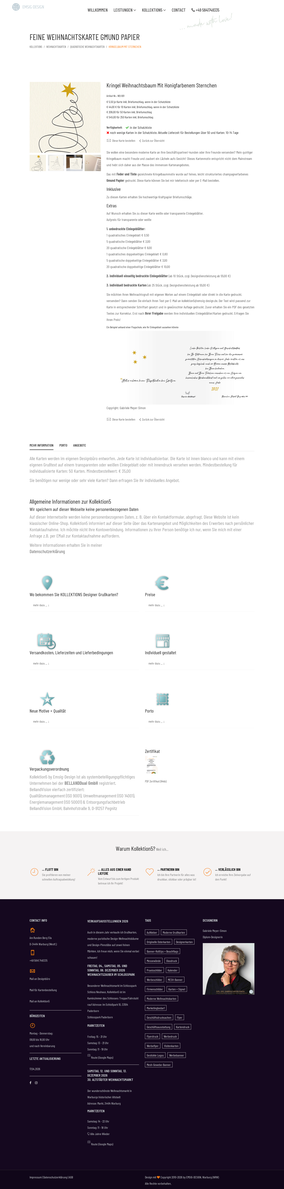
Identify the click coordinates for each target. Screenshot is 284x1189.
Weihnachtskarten (59, 46)
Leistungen (125, 9)
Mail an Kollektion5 (40, 999)
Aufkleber (152, 931)
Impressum (36, 1175)
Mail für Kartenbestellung (43, 988)
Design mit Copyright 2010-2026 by (165, 1175)
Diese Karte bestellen (120, 140)
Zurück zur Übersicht (151, 140)
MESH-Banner (175, 978)
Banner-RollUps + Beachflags (162, 950)
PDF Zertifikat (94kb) (156, 779)
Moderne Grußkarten (174, 931)
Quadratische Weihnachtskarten (94, 46)
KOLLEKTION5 (37, 46)
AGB (71, 1175)
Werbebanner (176, 1054)
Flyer (179, 1016)
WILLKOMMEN (98, 9)
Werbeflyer (153, 1044)
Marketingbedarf (156, 1006)
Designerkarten (184, 940)
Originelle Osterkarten (158, 940)
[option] (38, 163)
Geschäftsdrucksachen (159, 1016)
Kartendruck (182, 1025)
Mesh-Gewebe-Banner (159, 1063)
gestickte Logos (155, 1054)
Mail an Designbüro (40, 977)
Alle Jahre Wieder (98, 1132)
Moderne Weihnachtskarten (161, 997)
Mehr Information (41, 445)
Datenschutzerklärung (47, 549)
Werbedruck (170, 1035)
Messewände (154, 959)
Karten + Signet (176, 987)
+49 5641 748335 (39, 959)
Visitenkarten (171, 1044)
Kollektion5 (154, 9)
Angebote (79, 445)
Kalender (173, 968)
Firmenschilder (155, 987)
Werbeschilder (154, 978)
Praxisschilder (154, 968)
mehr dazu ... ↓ (41, 603)
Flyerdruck (152, 1035)
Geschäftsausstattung (158, 1025)
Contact (179, 9)
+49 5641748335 (205, 9)
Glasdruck (171, 959)
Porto (63, 445)
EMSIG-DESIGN (193, 1175)
